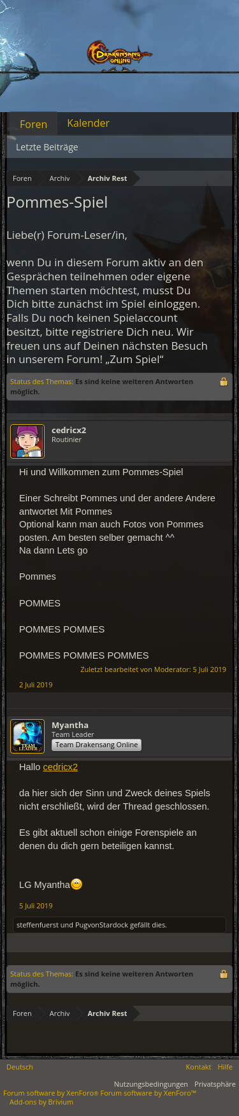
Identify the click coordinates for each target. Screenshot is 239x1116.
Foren (33, 124)
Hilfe (225, 1066)
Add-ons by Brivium (41, 1101)
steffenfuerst (38, 924)
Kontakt (199, 1066)
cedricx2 (69, 430)
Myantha (70, 725)
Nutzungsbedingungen (151, 1084)
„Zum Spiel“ (134, 359)
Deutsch (19, 1066)
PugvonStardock (101, 924)
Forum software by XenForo (52, 1093)
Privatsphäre (215, 1084)
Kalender (88, 123)
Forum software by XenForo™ (148, 1093)
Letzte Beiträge (47, 147)
